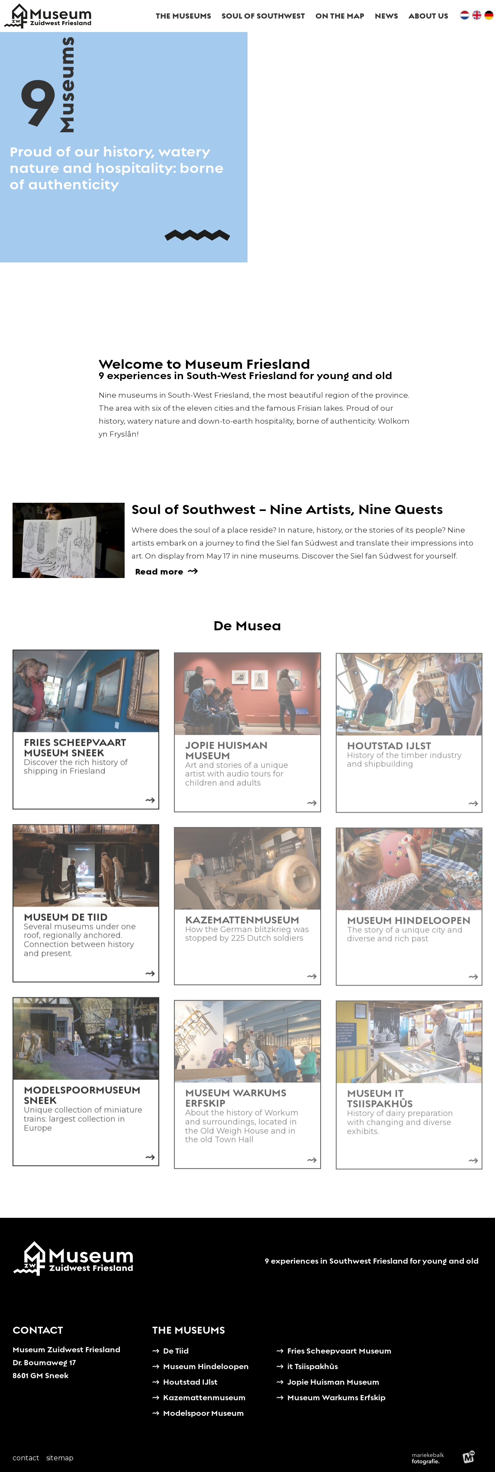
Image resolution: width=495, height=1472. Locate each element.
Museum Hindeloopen (206, 1366)
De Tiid (176, 1350)
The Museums (188, 1330)
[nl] (465, 16)
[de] (489, 16)
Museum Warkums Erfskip (336, 1397)
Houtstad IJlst (190, 1381)
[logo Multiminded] (468, 1458)
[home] (47, 16)
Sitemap (60, 1458)
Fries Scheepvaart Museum (339, 1350)
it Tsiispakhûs (312, 1366)
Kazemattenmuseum (204, 1397)
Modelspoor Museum (203, 1413)
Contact (26, 1458)
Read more (159, 571)
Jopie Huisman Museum (333, 1381)
